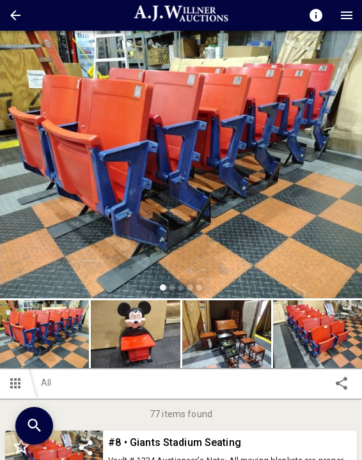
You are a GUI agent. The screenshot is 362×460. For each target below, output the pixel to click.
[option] (181, 166)
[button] (15, 15)
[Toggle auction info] (316, 15)
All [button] (46, 383)
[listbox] (181, 166)
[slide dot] (163, 287)
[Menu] (346, 15)
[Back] (15, 15)
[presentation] (181, 15)
